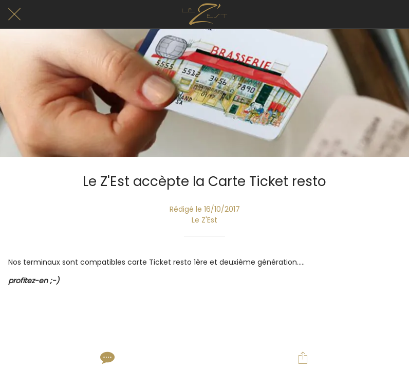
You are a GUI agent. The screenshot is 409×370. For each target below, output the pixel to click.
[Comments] (106, 357)
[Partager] (302, 357)
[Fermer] (14, 14)
